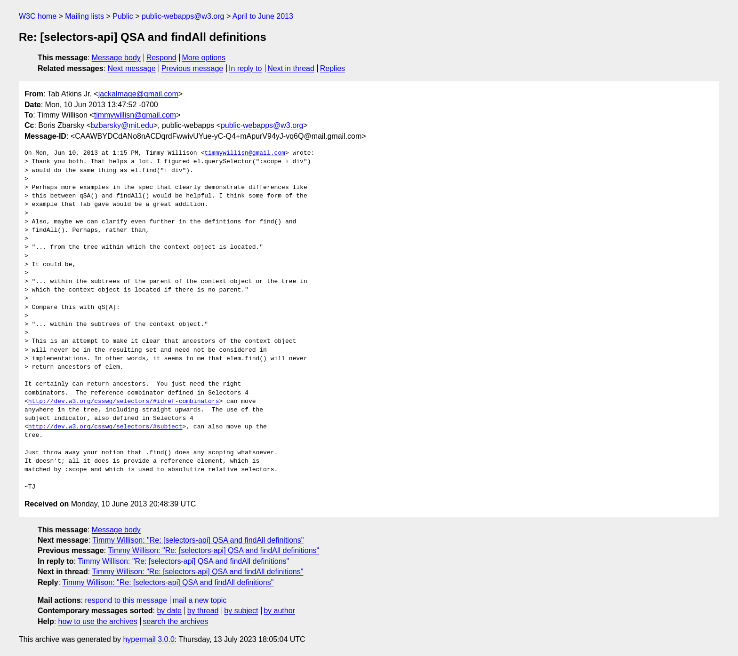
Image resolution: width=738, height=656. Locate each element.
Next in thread (290, 68)
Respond (161, 58)
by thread (203, 611)
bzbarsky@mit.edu (122, 125)
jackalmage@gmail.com (138, 94)
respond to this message (126, 600)
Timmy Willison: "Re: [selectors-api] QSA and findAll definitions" (198, 540)
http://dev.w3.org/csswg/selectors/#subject (105, 427)
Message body (116, 58)
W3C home (37, 16)
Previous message (192, 68)
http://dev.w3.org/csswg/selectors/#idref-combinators (123, 401)
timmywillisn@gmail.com (135, 115)
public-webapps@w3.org (183, 16)
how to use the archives (97, 621)
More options (204, 58)
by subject (241, 611)
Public (122, 16)
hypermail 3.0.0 (148, 639)
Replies (332, 68)
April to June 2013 (263, 16)
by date (169, 611)
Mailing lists (84, 16)
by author (279, 611)
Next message (132, 68)
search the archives (176, 621)
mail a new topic (200, 600)
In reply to (245, 68)
